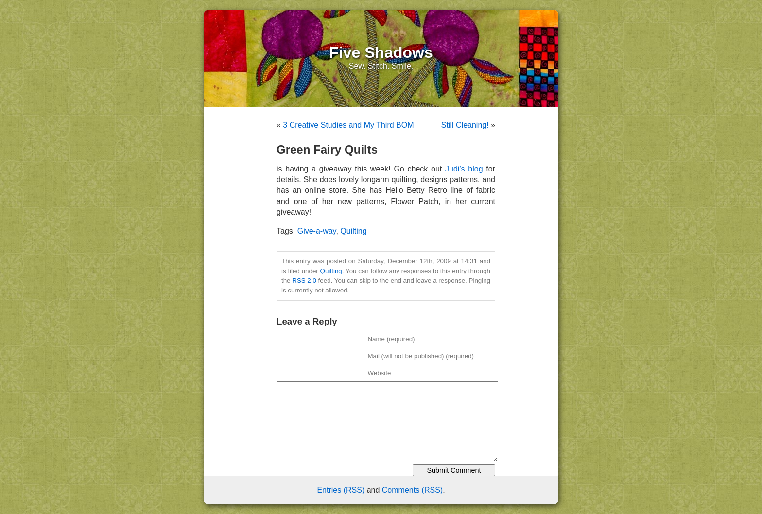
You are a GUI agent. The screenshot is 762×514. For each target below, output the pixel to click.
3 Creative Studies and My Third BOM (348, 125)
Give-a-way (316, 231)
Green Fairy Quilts (327, 149)
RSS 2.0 (304, 280)
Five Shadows (381, 52)
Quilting (353, 231)
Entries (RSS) (340, 490)
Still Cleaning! (465, 125)
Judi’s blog (464, 169)
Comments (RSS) (412, 490)
